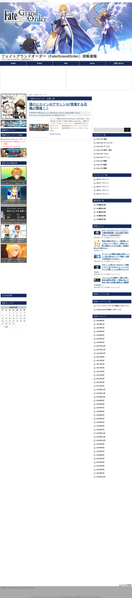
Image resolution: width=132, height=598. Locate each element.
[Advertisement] (112, 110)
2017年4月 (100, 375)
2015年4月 (100, 462)
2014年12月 (100, 477)
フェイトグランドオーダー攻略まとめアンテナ (112, 306)
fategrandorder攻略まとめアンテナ (108, 309)
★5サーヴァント (102, 179)
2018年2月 (100, 339)
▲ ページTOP (125, 585)
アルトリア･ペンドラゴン (37, 115)
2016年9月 (100, 400)
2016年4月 (100, 419)
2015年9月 (100, 444)
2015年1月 (100, 473)
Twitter (39, 63)
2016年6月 (100, 411)
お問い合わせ (119, 63)
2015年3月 (100, 466)
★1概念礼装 (101, 219)
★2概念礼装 (101, 216)
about (92, 63)
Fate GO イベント (43, 112)
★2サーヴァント (102, 190)
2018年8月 (100, 321)
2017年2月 (100, 382)
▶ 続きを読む (55, 134)
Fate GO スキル (102, 154)
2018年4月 (100, 331)
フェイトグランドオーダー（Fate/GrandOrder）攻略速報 (49, 56)
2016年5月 (100, 415)
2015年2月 (100, 470)
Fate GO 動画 (101, 165)
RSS (66, 63)
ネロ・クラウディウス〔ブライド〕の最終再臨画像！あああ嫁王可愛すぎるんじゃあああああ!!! (115, 233)
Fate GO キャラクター (57, 112)
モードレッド (50, 115)
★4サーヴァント (102, 183)
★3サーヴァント (102, 187)
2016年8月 (100, 404)
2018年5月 (100, 328)
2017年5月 (100, 371)
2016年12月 (100, 390)
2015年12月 (100, 433)
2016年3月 (100, 422)
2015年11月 (100, 437)
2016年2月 (100, 426)
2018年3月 (100, 335)
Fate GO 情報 (69, 112)
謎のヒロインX (59, 115)
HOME (13, 63)
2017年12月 (100, 346)
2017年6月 (100, 368)
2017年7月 (100, 364)
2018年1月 (100, 342)
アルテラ (77, 112)
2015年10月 (100, 440)
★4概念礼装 (101, 208)
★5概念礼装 (101, 205)
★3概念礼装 (101, 212)
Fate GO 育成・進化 (104, 150)
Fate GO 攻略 (101, 139)
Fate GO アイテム (103, 146)
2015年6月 (100, 455)
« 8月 (6, 326)
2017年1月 (100, 386)
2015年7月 (100, 451)
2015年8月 (100, 448)
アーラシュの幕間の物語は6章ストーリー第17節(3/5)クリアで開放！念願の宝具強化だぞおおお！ (116, 256)
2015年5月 (100, 459)
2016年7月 (100, 408)
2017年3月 (100, 379)
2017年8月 (100, 361)
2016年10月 (100, 397)
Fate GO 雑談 (101, 168)
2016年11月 (100, 393)
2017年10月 (100, 353)
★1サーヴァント (102, 194)
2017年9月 (100, 357)
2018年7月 (100, 324)
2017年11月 (100, 350)
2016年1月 (100, 430)
